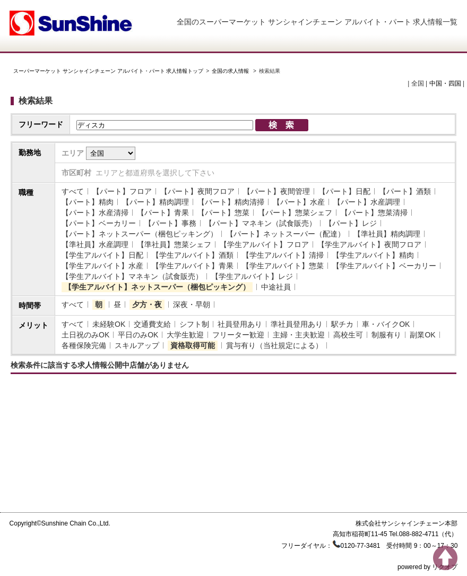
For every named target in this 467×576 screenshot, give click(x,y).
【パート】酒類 (405, 191)
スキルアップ (137, 345)
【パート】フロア (122, 191)
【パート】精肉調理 (155, 202)
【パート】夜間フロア (197, 191)
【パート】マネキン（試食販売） (260, 223)
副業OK (422, 335)
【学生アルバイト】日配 (102, 255)
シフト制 (194, 324)
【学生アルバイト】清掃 (283, 255)
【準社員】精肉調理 (386, 234)
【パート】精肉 (88, 202)
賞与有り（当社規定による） (274, 345)
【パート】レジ (351, 223)
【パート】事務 (170, 223)
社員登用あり (240, 324)
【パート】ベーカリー (99, 223)
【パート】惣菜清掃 (374, 212)
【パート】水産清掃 (95, 212)
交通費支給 (152, 324)
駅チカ (342, 324)
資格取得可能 (192, 345)
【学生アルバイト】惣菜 (283, 265)
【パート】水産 (299, 202)
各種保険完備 (84, 345)
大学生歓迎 (185, 335)
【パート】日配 (344, 191)
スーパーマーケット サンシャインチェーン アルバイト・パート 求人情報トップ (108, 71)
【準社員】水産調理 (95, 244)
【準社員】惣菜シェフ (174, 244)
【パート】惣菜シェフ (295, 212)
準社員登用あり (297, 324)
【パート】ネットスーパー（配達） (285, 234)
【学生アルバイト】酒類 (192, 255)
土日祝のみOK (85, 335)
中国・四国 (445, 83)
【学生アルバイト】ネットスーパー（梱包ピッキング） (157, 287)
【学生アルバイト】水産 (102, 265)
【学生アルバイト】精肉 (373, 255)
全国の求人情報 (231, 71)
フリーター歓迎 (238, 335)
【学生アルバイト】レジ (252, 276)
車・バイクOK (386, 324)
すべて (73, 191)
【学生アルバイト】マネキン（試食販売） (132, 276)
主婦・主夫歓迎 (299, 335)
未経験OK (108, 324)
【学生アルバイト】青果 (192, 265)
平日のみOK (138, 335)
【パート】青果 (163, 212)
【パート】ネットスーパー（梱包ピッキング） (140, 234)
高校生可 (348, 335)
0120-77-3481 (360, 545)
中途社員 (276, 287)
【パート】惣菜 (223, 212)
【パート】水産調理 (366, 202)
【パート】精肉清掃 (230, 202)
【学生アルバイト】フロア (264, 244)
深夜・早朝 (191, 304)
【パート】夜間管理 (276, 191)
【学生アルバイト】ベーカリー (384, 265)
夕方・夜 (147, 304)
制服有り (386, 335)
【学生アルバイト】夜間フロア (369, 244)
